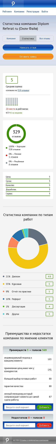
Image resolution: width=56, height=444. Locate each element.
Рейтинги (7, 11)
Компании (19, 11)
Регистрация (33, 11)
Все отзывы (45, 38)
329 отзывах (23, 90)
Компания (11, 38)
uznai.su (13, 4)
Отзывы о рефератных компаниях (34, 440)
